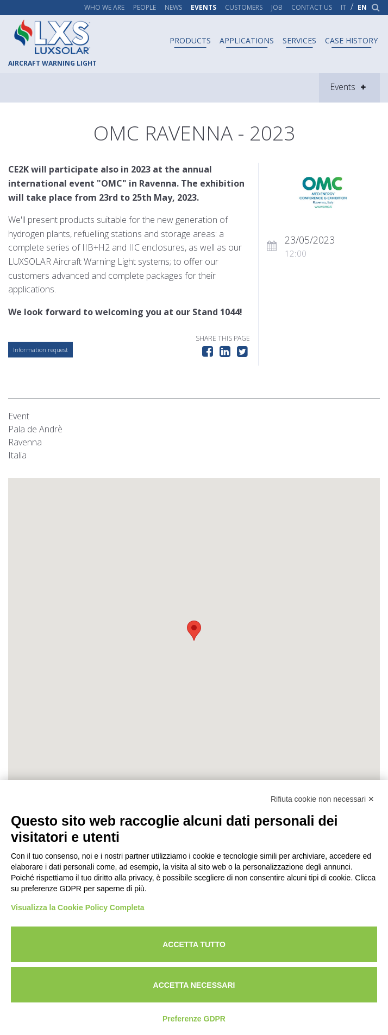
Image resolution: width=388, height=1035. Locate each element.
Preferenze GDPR (194, 1018)
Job (277, 7)
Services (299, 40)
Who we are (104, 7)
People (144, 7)
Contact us (311, 7)
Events (203, 7)
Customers (243, 7)
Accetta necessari (194, 985)
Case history (351, 40)
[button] (194, 631)
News (173, 7)
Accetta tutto (194, 944)
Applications (247, 40)
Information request (40, 350)
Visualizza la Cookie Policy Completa (78, 907)
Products (190, 40)
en (362, 7)
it (343, 7)
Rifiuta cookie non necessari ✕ (322, 799)
